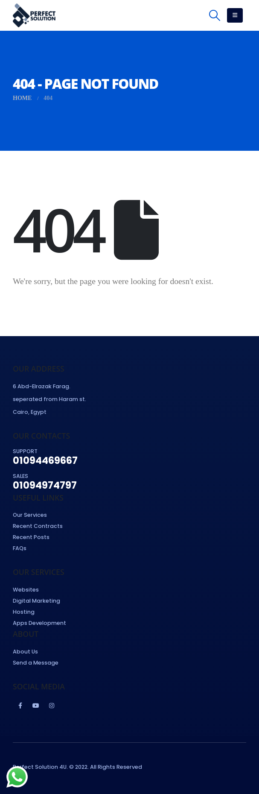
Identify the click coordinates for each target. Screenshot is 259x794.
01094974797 (45, 485)
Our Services (30, 515)
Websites (26, 589)
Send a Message (35, 662)
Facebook (20, 705)
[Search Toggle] (214, 15)
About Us (25, 651)
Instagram (51, 705)
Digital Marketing (36, 600)
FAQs (19, 548)
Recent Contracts (38, 526)
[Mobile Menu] (235, 15)
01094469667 (45, 460)
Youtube (35, 705)
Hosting (24, 611)
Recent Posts (31, 537)
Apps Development (39, 623)
